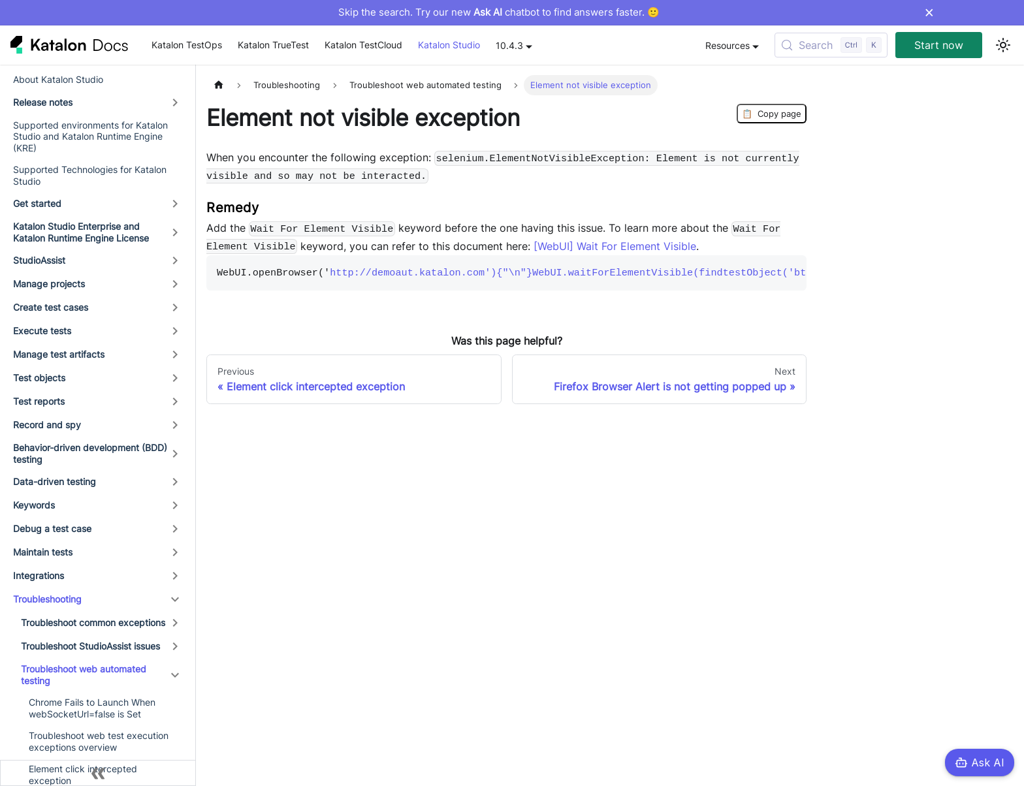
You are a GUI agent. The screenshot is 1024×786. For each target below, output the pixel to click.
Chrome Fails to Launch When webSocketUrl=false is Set (92, 708)
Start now (938, 45)
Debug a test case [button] (52, 528)
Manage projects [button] (49, 283)
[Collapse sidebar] (98, 773)
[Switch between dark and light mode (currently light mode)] (1003, 45)
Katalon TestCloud (363, 44)
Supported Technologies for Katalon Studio (90, 175)
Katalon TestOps (187, 44)
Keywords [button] (34, 505)
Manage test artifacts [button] (58, 354)
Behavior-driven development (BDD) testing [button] (90, 453)
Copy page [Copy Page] (771, 113)
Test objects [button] (39, 377)
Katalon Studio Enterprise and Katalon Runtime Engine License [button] (81, 232)
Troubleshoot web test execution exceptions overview (98, 741)
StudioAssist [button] (39, 260)
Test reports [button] (39, 401)
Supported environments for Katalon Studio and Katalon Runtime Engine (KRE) (90, 136)
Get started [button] (37, 203)
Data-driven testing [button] (54, 481)
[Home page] (218, 85)
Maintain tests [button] (42, 552)
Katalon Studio (449, 44)
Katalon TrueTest (273, 44)
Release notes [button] (42, 102)
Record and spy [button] (47, 424)
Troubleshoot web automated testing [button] (83, 674)
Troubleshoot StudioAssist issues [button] (90, 646)
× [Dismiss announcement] (929, 12)
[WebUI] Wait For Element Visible (615, 246)
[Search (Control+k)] (831, 45)
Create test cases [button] (50, 307)
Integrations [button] (38, 575)
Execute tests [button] (42, 330)
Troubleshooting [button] (47, 599)
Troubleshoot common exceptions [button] (93, 622)
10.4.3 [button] (509, 45)
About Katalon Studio (58, 79)
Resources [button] (727, 45)
